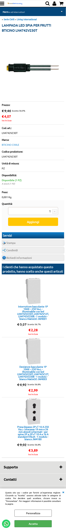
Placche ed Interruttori (14, 12)
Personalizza (33, 513)
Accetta (33, 523)
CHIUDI (63, 492)
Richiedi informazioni (19, 257)
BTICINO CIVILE (10, 144)
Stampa (10, 242)
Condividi (12, 250)
